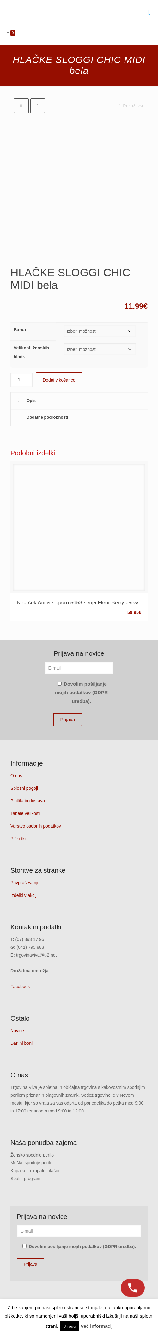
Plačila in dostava (27, 800)
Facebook (20, 986)
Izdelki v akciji (24, 895)
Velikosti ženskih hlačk (31, 352)
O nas (16, 775)
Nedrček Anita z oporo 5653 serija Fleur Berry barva (78, 603)
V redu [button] (70, 1326)
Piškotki (18, 838)
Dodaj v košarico (59, 379)
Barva (20, 329)
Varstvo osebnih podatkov (35, 826)
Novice (17, 1030)
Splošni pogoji (24, 788)
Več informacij (97, 1326)
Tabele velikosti (25, 813)
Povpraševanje (25, 882)
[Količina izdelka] (21, 380)
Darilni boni (21, 1043)
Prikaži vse (130, 105)
